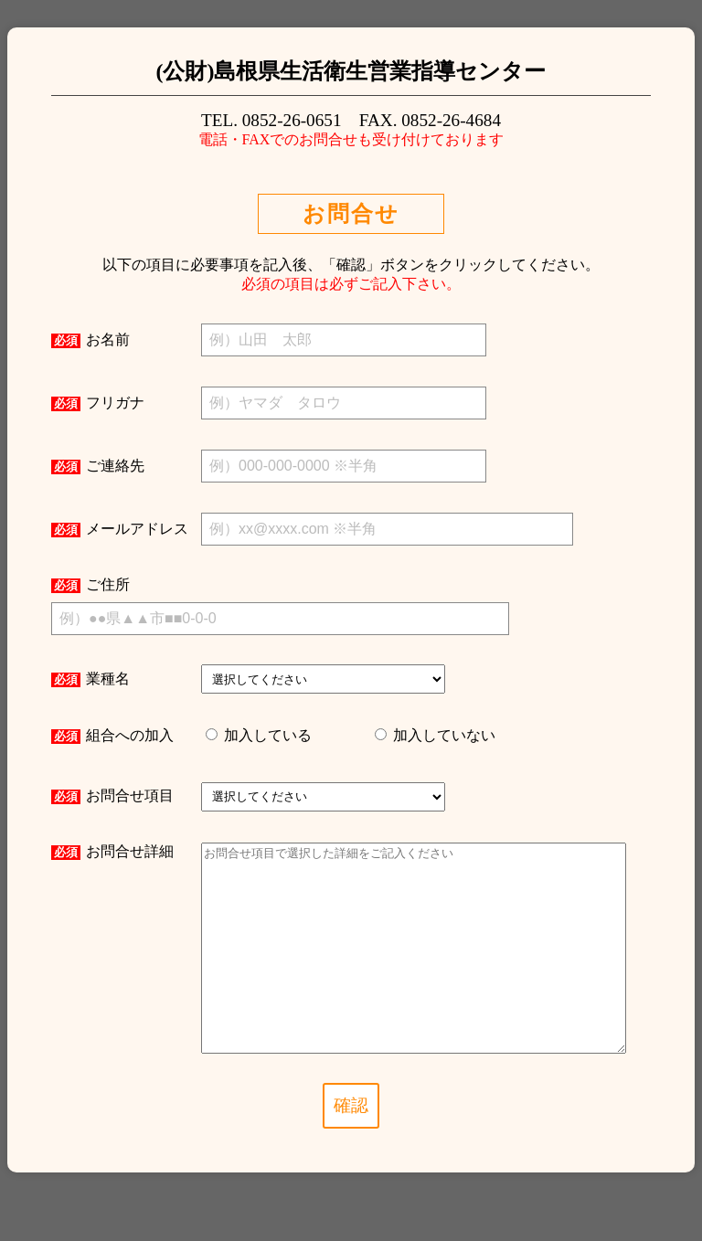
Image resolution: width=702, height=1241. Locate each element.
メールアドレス (119, 529)
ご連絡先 (97, 466)
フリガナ (97, 403)
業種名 (90, 679)
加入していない (442, 735)
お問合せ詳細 (112, 851)
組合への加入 (112, 735)
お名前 (90, 340)
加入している (266, 735)
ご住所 (90, 585)
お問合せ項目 (112, 796)
